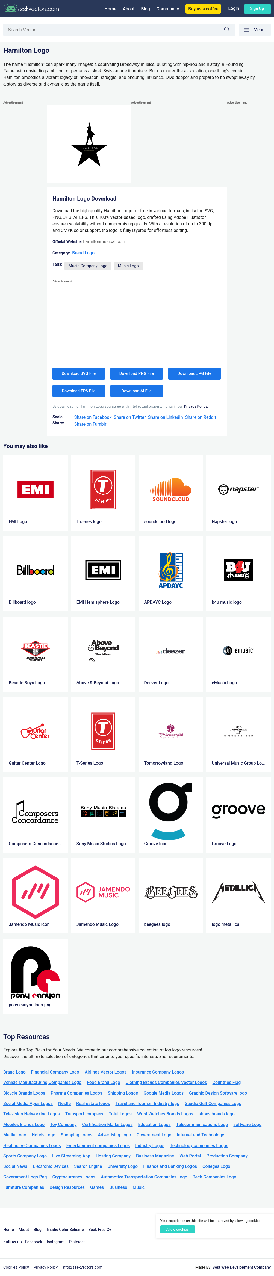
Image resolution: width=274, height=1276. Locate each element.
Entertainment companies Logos (98, 1145)
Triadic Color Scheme (65, 1229)
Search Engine (88, 1166)
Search (229, 30)
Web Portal (190, 1156)
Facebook (33, 1242)
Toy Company (63, 1124)
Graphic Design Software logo (218, 1093)
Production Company (227, 1156)
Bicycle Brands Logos (24, 1093)
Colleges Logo (216, 1166)
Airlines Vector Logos (105, 1072)
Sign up (257, 8)
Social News (15, 1166)
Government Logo (154, 1135)
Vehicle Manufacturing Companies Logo (42, 1082)
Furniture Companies (23, 1187)
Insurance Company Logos (158, 1072)
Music (139, 1187)
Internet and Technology (200, 1135)
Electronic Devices (51, 1166)
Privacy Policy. (196, 406)
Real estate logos (93, 1103)
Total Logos (120, 1113)
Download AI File (137, 390)
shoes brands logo (216, 1113)
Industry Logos (149, 1145)
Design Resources (67, 1187)
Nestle (64, 1103)
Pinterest (77, 1242)
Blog (145, 8)
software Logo (247, 1124)
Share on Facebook (93, 417)
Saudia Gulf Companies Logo (213, 1103)
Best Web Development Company (241, 1267)
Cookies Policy (16, 1267)
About (129, 8)
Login (233, 8)
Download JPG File (194, 373)
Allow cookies (177, 1229)
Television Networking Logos (31, 1113)
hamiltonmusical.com (104, 241)
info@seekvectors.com (82, 1267)
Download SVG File (79, 373)
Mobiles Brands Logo (24, 1124)
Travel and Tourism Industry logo (147, 1103)
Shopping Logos (77, 1135)
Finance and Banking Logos (170, 1166)
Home (110, 8)
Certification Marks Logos (107, 1124)
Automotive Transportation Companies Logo (144, 1177)
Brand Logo (83, 252)
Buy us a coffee (203, 8)
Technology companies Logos (199, 1145)
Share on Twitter (130, 417)
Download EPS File (79, 390)
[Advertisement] (25, 188)
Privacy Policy (46, 1267)
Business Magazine (155, 1156)
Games (97, 1187)
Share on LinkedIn (165, 417)
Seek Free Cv (99, 1229)
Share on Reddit (200, 417)
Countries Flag (227, 1082)
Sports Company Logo (25, 1156)
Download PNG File (136, 373)
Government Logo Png (25, 1177)
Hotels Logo (43, 1135)
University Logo (122, 1166)
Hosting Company (113, 1156)
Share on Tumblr (90, 424)
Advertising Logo (114, 1135)
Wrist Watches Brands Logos (165, 1113)
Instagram (55, 1242)
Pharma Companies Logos (76, 1093)
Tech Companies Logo (215, 1177)
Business (118, 1187)
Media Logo (14, 1135)
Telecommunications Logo (202, 1124)
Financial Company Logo (55, 1072)
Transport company (84, 1113)
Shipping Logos (123, 1093)
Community (168, 8)
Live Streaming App (71, 1156)
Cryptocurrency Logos (73, 1177)
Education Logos (154, 1124)
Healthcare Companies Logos (32, 1145)
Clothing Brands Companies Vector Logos (166, 1082)
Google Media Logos (163, 1093)
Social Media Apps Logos (28, 1103)
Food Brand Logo (103, 1082)
